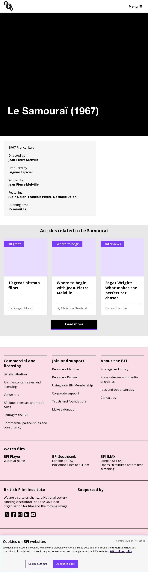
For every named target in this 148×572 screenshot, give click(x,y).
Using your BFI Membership (72, 385)
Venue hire (11, 394)
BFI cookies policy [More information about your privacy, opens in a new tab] (121, 551)
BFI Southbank (64, 456)
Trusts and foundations (69, 401)
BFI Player (12, 456)
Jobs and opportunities (117, 389)
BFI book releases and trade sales (24, 404)
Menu (135, 6)
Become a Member (65, 369)
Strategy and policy (114, 369)
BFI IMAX (108, 456)
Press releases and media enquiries (119, 379)
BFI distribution (15, 374)
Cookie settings (37, 563)
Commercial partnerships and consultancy (25, 425)
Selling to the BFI (16, 415)
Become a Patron (64, 377)
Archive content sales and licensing (22, 384)
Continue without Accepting (130, 540)
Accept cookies (65, 563)
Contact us (108, 397)
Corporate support (65, 393)
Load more (74, 324)
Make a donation (64, 409)
